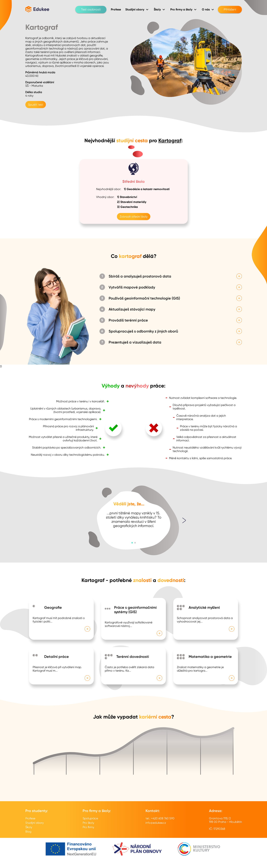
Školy (28, 827)
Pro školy (88, 822)
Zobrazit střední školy (134, 216)
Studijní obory (34, 822)
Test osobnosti (90, 9)
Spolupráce (90, 818)
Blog (28, 831)
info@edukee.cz (156, 822)
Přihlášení (230, 9)
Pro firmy (88, 827)
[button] (132, 542)
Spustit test (35, 104)
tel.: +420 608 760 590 (160, 818)
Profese (30, 818)
